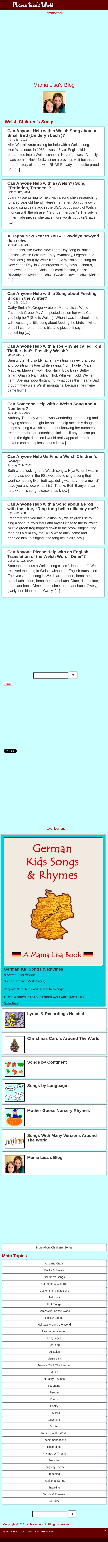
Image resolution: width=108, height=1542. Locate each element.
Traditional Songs (54, 1480)
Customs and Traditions (54, 1290)
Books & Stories (54, 1270)
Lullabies (54, 1351)
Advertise (33, 1531)
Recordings (54, 1446)
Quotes (54, 1426)
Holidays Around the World (54, 1324)
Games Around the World (54, 1311)
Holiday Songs (54, 1317)
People (54, 1392)
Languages (54, 1338)
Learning (54, 1345)
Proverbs (54, 1412)
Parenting (54, 1385)
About (5, 1531)
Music (54, 1372)
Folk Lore (54, 1297)
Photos (54, 1399)
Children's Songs (54, 1277)
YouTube (54, 1501)
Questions (54, 1419)
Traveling (54, 1487)
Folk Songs (54, 1304)
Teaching (54, 1474)
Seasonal (54, 1460)
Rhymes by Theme (54, 1453)
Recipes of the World (54, 1433)
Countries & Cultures (54, 1283)
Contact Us (18, 1531)
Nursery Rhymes (54, 1378)
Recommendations (54, 1440)
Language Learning (54, 1331)
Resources (47, 1531)
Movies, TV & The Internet (54, 1365)
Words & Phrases (54, 1494)
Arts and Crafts (54, 1263)
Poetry (54, 1406)
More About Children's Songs (54, 1247)
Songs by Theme (54, 1467)
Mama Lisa (54, 1358)
